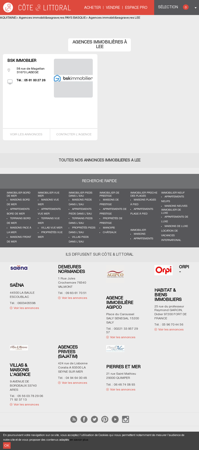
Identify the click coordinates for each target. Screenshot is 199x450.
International (171, 240)
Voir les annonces (26, 134)
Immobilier (138, 230)
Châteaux (109, 232)
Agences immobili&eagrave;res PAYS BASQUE (52, 17)
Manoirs (109, 228)
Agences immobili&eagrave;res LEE (114, 17)
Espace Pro (136, 8)
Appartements (143, 239)
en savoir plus (79, 440)
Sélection (173, 7)
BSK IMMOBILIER (22, 61)
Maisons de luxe (176, 226)
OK (6, 445)
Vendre (113, 8)
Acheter (92, 8)
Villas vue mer (51, 228)
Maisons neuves (176, 206)
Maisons (139, 234)
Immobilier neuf (173, 193)
